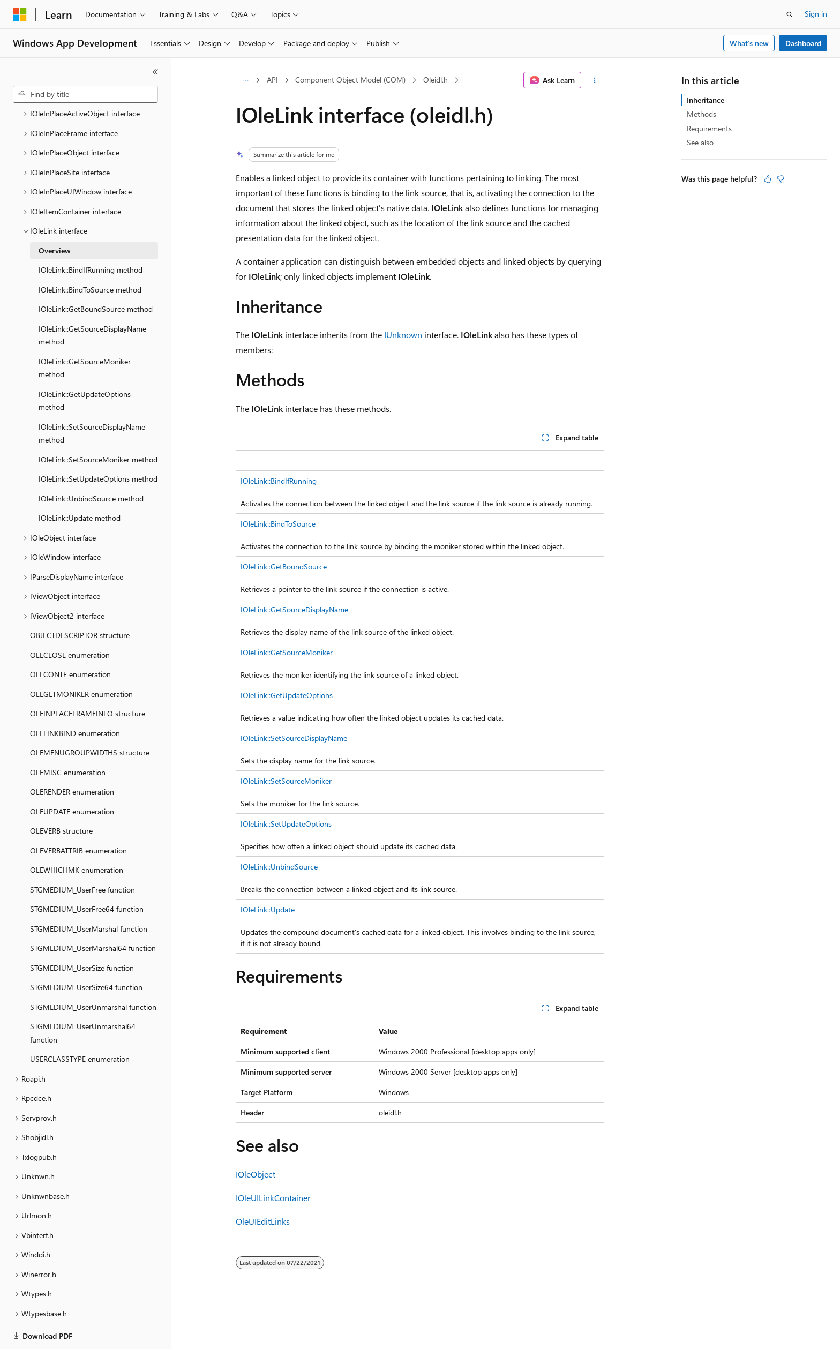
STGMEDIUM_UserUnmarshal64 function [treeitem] (83, 996)
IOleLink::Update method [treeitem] (80, 481)
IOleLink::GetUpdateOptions (287, 695)
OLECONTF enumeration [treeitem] (70, 637)
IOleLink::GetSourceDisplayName (294, 609)
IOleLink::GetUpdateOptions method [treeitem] (85, 364)
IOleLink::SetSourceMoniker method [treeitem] (98, 422)
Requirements (709, 128)
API (272, 79)
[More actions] (595, 80)
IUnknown (403, 334)
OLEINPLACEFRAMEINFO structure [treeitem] (87, 676)
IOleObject (255, 1174)
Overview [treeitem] (55, 213)
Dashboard (803, 43)
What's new (749, 43)
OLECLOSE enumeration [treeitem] (70, 618)
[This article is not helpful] (780, 179)
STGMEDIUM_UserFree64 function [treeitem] (87, 872)
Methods (701, 114)
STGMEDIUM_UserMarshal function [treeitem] (88, 892)
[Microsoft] (20, 14)
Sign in (816, 14)
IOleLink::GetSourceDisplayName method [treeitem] (92, 298)
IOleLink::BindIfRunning (279, 481)
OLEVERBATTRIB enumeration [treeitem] (78, 813)
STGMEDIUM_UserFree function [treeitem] (82, 853)
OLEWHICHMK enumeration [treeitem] (76, 833)
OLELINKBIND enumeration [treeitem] (75, 696)
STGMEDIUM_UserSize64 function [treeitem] (86, 950)
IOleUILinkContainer (273, 1197)
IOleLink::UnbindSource (279, 866)
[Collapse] (155, 71)
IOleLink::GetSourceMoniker (287, 652)
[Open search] (789, 14)
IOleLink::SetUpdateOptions (286, 824)
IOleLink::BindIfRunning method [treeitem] (90, 233)
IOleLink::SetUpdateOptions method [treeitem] (98, 442)
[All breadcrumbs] (245, 80)
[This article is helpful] (767, 179)
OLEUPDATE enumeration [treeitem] (72, 774)
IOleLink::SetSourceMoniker (286, 781)
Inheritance (705, 100)
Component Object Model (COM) (350, 79)
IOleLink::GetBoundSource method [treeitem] (96, 272)
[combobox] (85, 94)
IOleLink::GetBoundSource (284, 566)
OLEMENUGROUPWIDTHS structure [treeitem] (89, 715)
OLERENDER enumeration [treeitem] (72, 755)
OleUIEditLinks (263, 1221)
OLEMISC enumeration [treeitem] (68, 735)
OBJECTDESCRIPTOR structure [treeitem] (80, 598)
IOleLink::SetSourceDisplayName (294, 738)
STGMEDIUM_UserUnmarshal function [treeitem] (93, 970)
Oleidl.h (435, 79)
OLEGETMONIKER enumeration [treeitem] (81, 657)
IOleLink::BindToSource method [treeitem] (90, 253)
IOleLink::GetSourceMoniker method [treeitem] (85, 331)
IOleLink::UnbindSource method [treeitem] (91, 461)
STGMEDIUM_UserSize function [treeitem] (82, 931)
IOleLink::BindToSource (278, 524)
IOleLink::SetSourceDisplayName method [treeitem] (92, 396)
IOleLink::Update (268, 909)
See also (700, 142)
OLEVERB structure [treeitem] (61, 794)
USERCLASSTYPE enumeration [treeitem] (80, 1022)
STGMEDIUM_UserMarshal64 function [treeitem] (93, 911)
